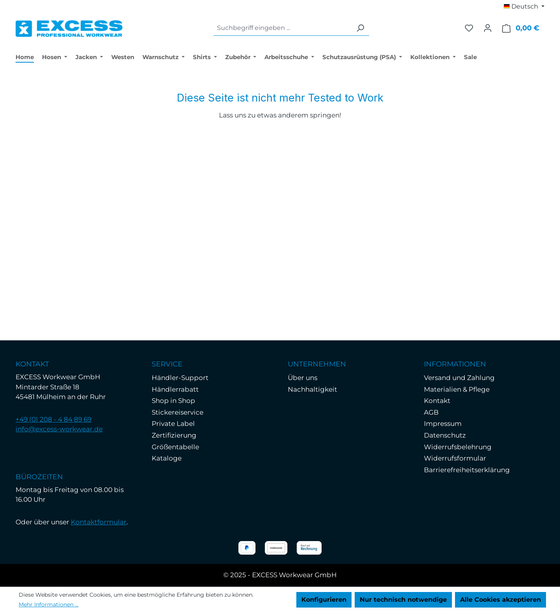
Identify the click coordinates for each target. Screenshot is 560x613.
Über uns (302, 378)
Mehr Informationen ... (49, 604)
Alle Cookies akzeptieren (500, 599)
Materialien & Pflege (457, 389)
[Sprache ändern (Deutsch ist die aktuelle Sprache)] (524, 6)
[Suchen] (360, 28)
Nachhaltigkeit (312, 389)
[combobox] (283, 28)
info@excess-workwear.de (59, 429)
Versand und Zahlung (459, 378)
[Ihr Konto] (487, 28)
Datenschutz (445, 435)
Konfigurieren (323, 599)
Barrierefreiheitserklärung (467, 470)
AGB (431, 412)
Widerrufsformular (455, 458)
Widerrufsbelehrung (458, 447)
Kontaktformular (98, 522)
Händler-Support (180, 378)
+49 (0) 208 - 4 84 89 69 (53, 419)
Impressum (443, 423)
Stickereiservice (177, 412)
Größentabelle (175, 447)
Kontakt (437, 401)
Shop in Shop (173, 401)
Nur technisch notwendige (403, 599)
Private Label (173, 423)
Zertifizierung (174, 435)
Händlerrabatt (175, 389)
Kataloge (167, 458)
